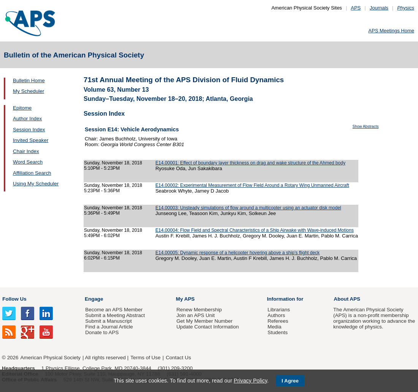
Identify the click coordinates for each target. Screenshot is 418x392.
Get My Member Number (204, 321)
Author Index (27, 118)
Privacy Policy (250, 381)
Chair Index (26, 151)
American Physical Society (51, 357)
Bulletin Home (29, 80)
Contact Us (178, 357)
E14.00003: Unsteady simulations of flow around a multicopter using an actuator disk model (248, 207)
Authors (276, 315)
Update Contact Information (207, 327)
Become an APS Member (113, 309)
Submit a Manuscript (108, 321)
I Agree (290, 381)
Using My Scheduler (36, 183)
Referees (278, 321)
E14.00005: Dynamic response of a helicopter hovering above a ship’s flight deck (237, 252)
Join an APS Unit (195, 315)
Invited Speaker (30, 140)
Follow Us (14, 299)
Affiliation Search (32, 173)
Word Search (28, 162)
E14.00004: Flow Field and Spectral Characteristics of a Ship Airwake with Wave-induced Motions (254, 230)
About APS (347, 299)
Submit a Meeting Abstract (115, 315)
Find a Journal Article (109, 327)
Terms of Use (145, 357)
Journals (379, 8)
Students (278, 332)
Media (275, 327)
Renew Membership (199, 309)
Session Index (29, 129)
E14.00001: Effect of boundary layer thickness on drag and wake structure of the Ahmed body (250, 163)
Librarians (279, 309)
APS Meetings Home (391, 30)
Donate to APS (102, 332)
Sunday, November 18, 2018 (113, 163)
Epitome (22, 108)
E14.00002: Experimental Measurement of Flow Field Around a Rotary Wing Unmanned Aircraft (252, 185)
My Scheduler (28, 91)
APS (356, 8)
